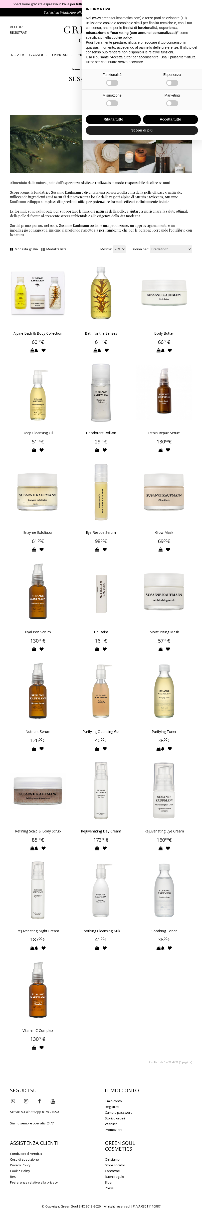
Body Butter (164, 333)
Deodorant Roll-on (101, 432)
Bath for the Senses (101, 333)
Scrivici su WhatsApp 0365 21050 (34, 1111)
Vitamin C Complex (38, 1030)
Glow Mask (164, 532)
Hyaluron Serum (38, 632)
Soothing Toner (164, 931)
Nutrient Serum (38, 731)
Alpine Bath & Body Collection (38, 333)
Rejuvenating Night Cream (38, 931)
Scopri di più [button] (142, 130)
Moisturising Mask (164, 632)
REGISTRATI (18, 32)
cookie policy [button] (122, 37)
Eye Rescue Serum (101, 532)
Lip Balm (101, 632)
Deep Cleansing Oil (38, 432)
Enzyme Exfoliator (38, 532)
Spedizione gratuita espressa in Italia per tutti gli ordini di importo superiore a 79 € (75, 4)
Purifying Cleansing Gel (101, 731)
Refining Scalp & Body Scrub (38, 831)
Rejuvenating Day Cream (101, 831)
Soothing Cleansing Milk (101, 931)
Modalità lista (54, 249)
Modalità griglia (24, 249)
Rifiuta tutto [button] (113, 119)
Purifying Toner (164, 731)
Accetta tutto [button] (170, 119)
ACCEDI (15, 26)
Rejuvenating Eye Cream (164, 831)
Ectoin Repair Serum (164, 432)
